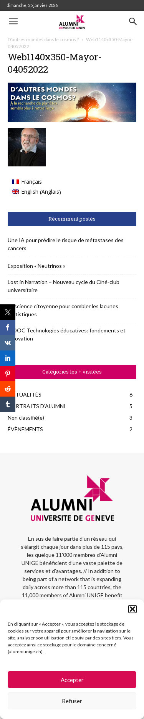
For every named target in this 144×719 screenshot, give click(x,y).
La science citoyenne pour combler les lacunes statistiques (63, 310)
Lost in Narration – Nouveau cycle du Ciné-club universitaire (63, 286)
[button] (132, 609)
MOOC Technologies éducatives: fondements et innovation (67, 334)
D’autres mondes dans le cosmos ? (43, 39)
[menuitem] (36, 182)
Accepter (72, 679)
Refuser (72, 700)
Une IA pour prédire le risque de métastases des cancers (66, 244)
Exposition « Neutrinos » (36, 265)
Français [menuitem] (31, 181)
